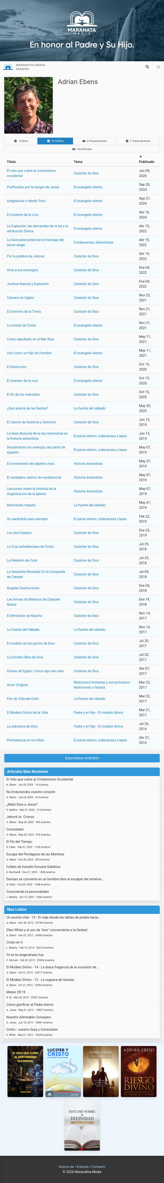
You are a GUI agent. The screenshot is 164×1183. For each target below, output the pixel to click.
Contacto (98, 1167)
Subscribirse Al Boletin (82, 758)
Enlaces (83, 1167)
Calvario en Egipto (20, 298)
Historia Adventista (88, 464)
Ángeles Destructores (23, 588)
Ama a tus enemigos (22, 270)
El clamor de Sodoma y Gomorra (31, 422)
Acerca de (66, 1167)
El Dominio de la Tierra (24, 312)
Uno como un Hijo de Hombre (29, 353)
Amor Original (17, 685)
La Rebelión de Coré (22, 560)
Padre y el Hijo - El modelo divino (98, 713)
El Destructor (16, 367)
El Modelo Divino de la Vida (27, 713)
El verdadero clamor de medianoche (34, 477)
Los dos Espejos (19, 533)
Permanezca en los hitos (25, 740)
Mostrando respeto (21, 505)
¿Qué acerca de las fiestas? (27, 408)
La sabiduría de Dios (22, 726)
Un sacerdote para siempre (27, 519)
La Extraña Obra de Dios (25, 657)
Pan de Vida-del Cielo (23, 699)
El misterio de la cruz (22, 215)
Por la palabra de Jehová (25, 256)
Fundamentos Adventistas (93, 242)
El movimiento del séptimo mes (30, 464)
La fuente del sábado (89, 408)
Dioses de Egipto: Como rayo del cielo (35, 671)
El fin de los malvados (23, 394)
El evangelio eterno (88, 187)
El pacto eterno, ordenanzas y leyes (100, 436)
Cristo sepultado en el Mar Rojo (30, 339)
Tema (78, 162)
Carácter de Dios (86, 173)
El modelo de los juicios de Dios (31, 643)
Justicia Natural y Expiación (28, 284)
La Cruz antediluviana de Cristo (30, 547)
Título (11, 162)
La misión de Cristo (21, 325)
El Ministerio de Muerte (24, 616)
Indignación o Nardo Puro (26, 201)
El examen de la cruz (22, 381)
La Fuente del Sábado (23, 630)
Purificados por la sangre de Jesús (33, 187)
